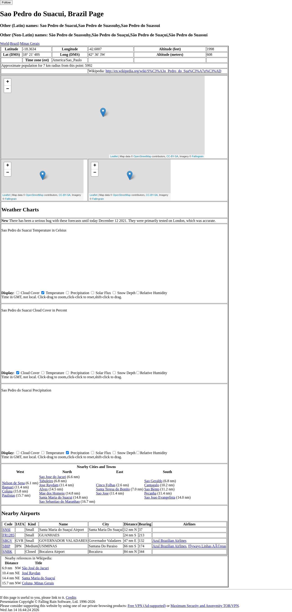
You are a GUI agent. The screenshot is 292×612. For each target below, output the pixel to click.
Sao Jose (102, 493)
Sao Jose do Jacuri (52, 477)
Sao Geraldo (153, 481)
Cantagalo (151, 485)
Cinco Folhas (105, 485)
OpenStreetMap (142, 156)
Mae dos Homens (52, 493)
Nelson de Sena (13, 483)
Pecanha (150, 493)
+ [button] (7, 82)
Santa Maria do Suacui (55, 497)
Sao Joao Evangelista (159, 497)
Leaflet (114, 156)
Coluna (7, 491)
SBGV (7, 541)
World (4, 43)
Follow (6, 2)
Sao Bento (151, 489)
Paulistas (8, 495)
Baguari (8, 487)
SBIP (6, 546)
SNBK (7, 551)
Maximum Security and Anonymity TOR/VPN (205, 606)
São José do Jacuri (35, 568)
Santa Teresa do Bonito (113, 489)
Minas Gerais (30, 43)
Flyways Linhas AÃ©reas (207, 546)
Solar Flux (103, 293)
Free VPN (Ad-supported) (147, 606)
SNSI (6, 530)
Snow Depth (126, 293)
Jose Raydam (49, 485)
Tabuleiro (46, 481)
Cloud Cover (30, 293)
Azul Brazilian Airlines (169, 541)
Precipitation (79, 293)
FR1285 (8, 535)
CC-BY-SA (172, 156)
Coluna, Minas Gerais (38, 583)
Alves (43, 489)
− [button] (7, 89)
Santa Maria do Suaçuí (38, 578)
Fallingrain (197, 156)
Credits (71, 597)
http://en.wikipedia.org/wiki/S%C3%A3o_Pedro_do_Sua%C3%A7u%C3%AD (163, 71)
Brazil (14, 43)
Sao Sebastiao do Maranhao (59, 501)
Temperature (55, 293)
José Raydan (31, 573)
